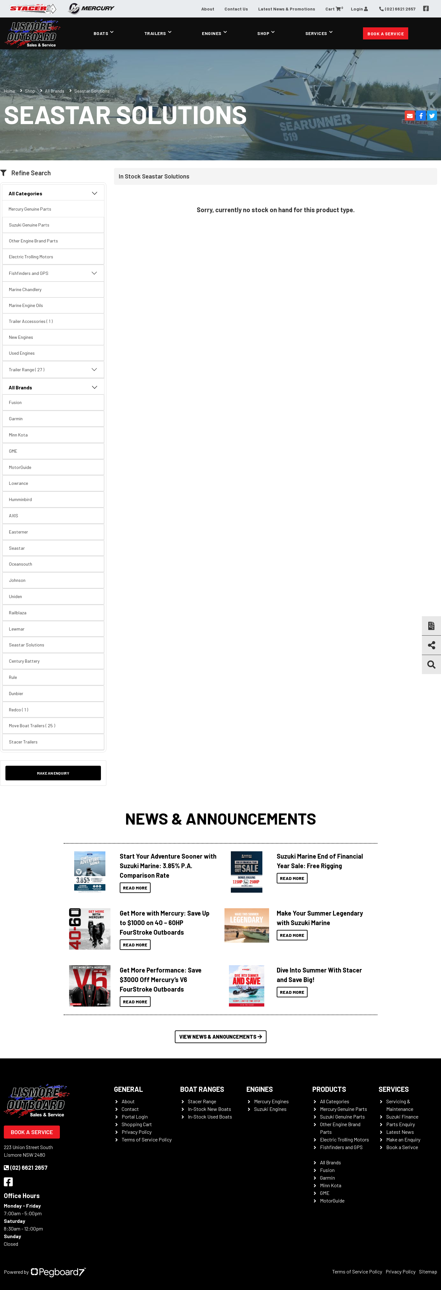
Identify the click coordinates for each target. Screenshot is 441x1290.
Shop (263, 33)
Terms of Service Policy (147, 1139)
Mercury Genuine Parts (30, 209)
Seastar (17, 548)
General (128, 1089)
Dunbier (16, 693)
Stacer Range (202, 1101)
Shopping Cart (137, 1124)
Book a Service (385, 33)
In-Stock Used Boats (210, 1116)
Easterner (18, 531)
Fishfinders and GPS (53, 273)
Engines (212, 33)
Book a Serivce (402, 1147)
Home (9, 91)
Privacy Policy (137, 1132)
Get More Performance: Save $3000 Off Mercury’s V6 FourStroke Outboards (161, 979)
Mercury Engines (271, 1101)
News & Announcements (220, 818)
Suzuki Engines (270, 1109)
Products (329, 1089)
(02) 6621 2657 (25, 1167)
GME (13, 451)
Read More (135, 887)
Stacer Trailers (23, 741)
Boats (101, 33)
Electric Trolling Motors (31, 256)
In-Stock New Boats (209, 1109)
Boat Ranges (202, 1089)
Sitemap (428, 1271)
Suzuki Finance (402, 1116)
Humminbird (20, 499)
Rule (13, 677)
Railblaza (17, 612)
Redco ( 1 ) (18, 709)
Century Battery (24, 661)
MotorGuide (20, 467)
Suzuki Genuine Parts (29, 224)
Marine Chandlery (25, 289)
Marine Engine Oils (26, 305)
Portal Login (135, 1116)
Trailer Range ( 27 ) (53, 369)
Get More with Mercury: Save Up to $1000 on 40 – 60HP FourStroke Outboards (165, 922)
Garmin (16, 418)
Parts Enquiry (400, 1124)
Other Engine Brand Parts (33, 240)
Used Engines (22, 353)
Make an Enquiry (53, 773)
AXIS (13, 515)
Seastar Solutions (26, 644)
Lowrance (18, 483)
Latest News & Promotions (286, 8)
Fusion (15, 402)
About (207, 8)
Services (316, 33)
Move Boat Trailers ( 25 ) (32, 725)
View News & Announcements (220, 1037)
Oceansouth (20, 564)
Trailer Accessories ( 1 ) (31, 321)
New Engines (21, 337)
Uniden (15, 596)
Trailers (155, 33)
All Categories (53, 193)
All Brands (54, 91)
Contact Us (236, 8)
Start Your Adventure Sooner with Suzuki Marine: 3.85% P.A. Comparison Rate (168, 865)
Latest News (400, 1132)
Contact (130, 1109)
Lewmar (17, 628)
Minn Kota (18, 434)
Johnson (17, 580)
